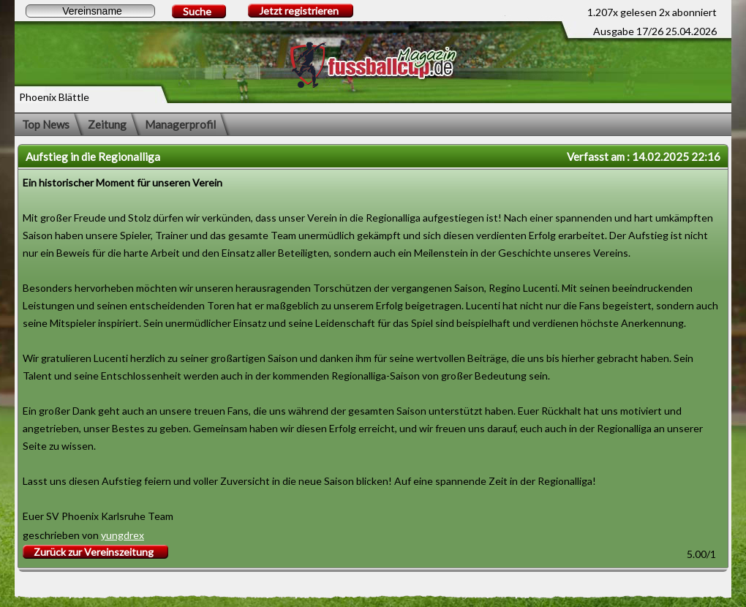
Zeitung (107, 124)
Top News (45, 124)
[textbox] (90, 11)
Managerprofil (180, 124)
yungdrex (122, 535)
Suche (197, 11)
